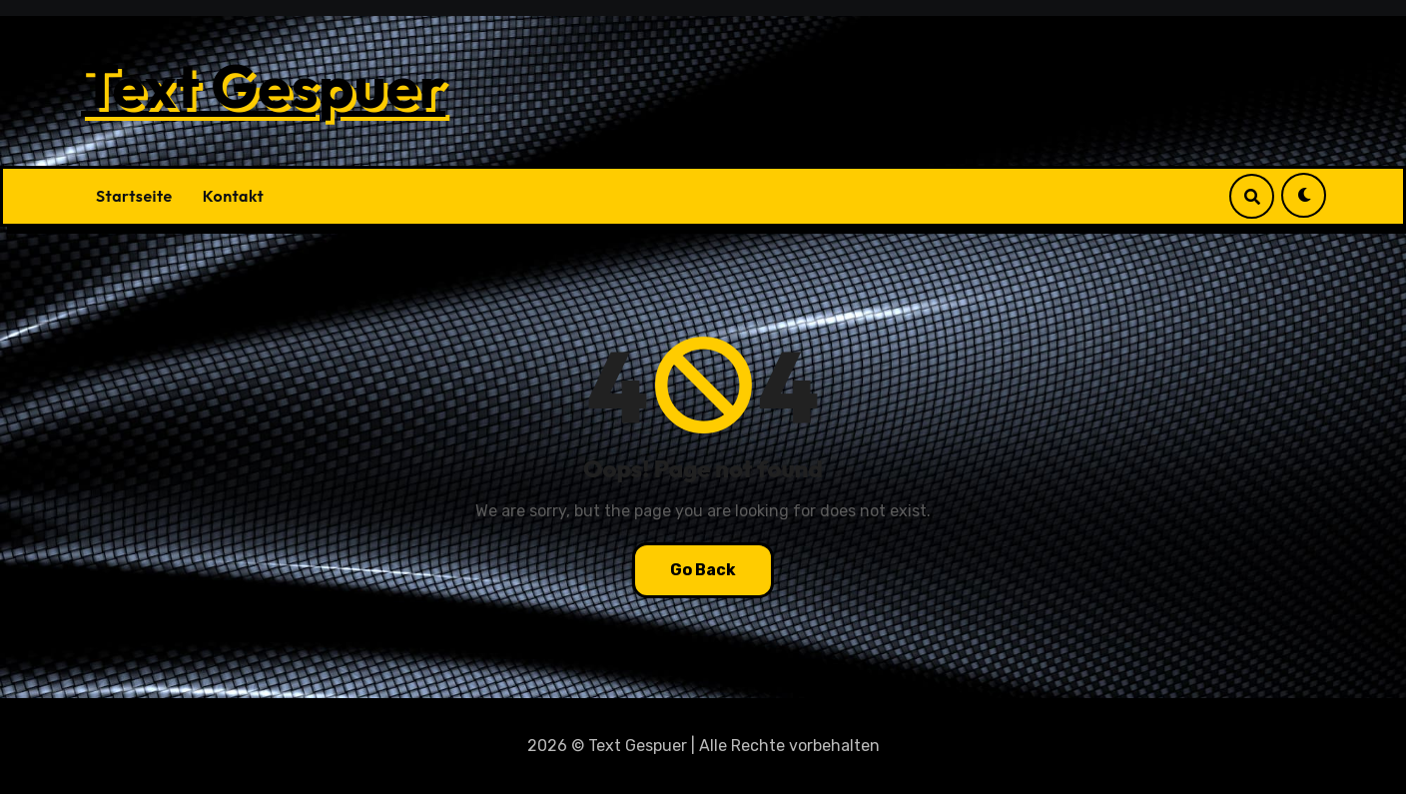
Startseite (134, 196)
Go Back (703, 569)
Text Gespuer (263, 86)
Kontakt (233, 196)
